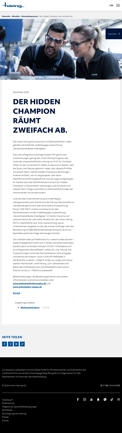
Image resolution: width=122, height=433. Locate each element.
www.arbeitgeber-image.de (27, 286)
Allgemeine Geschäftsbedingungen (19, 406)
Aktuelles (16, 16)
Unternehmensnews (29, 16)
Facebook (4, 344)
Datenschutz (8, 403)
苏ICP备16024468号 (110, 385)
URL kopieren (22, 344)
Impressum (7, 399)
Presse (5, 416)
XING (10, 344)
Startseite (6, 16)
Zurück (16, 293)
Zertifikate (7, 410)
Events (5, 420)
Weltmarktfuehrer (30, 308)
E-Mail (16, 344)
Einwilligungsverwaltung (14, 413)
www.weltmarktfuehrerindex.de (29, 283)
